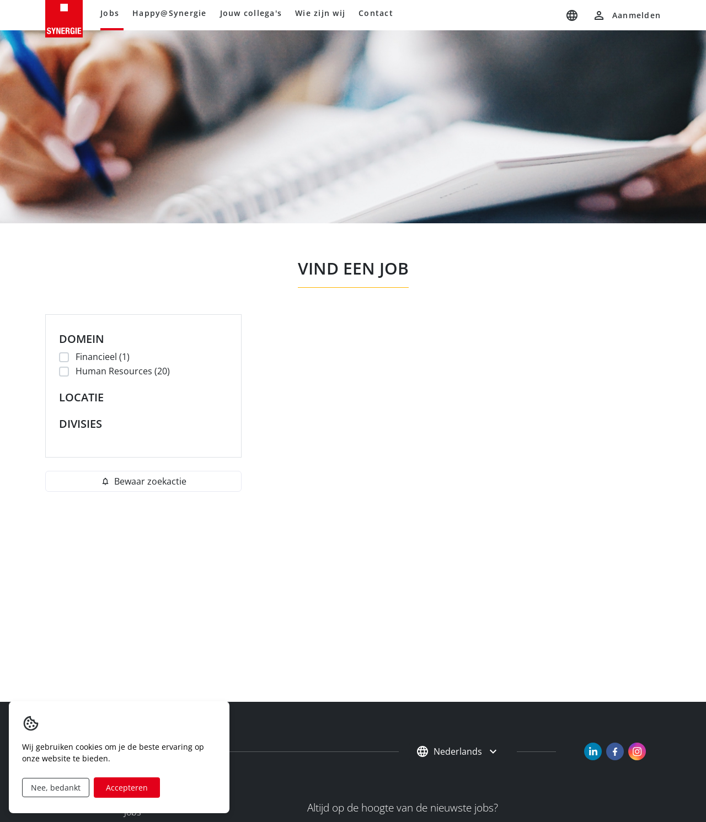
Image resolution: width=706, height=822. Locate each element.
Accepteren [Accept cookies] (127, 787)
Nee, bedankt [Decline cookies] (56, 787)
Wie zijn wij (320, 13)
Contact (376, 13)
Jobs (109, 13)
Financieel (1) (101, 357)
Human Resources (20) (121, 371)
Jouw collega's (251, 13)
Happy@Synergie (169, 13)
